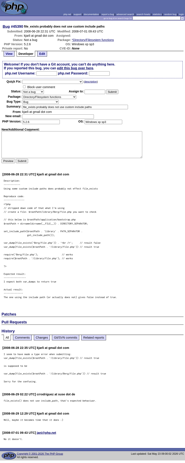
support (77, 14)
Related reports (93, 337)
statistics (157, 14)
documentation (91, 14)
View (9, 53)
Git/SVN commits (65, 337)
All (7, 337)
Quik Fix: (14, 81)
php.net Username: (20, 73)
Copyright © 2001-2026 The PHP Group (40, 453)
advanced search (125, 14)
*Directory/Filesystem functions (93, 40)
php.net (67, 14)
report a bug (108, 14)
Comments (22, 337)
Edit (42, 53)
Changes (42, 337)
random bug (170, 14)
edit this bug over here (75, 68)
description (90, 81)
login (181, 14)
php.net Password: (73, 73)
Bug (6, 26)
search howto (143, 14)
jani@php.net (46, 432)
